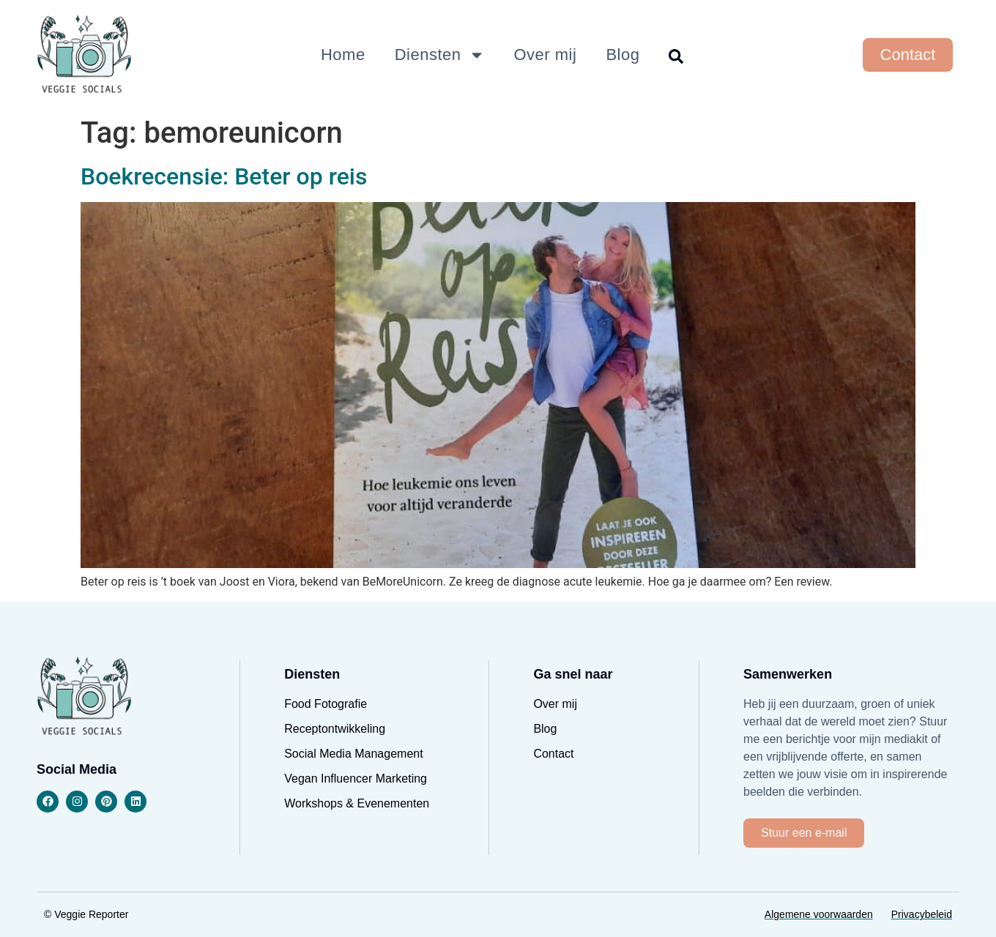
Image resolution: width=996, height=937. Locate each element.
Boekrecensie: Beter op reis (224, 176)
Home (343, 54)
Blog (622, 54)
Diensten (440, 55)
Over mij (545, 54)
